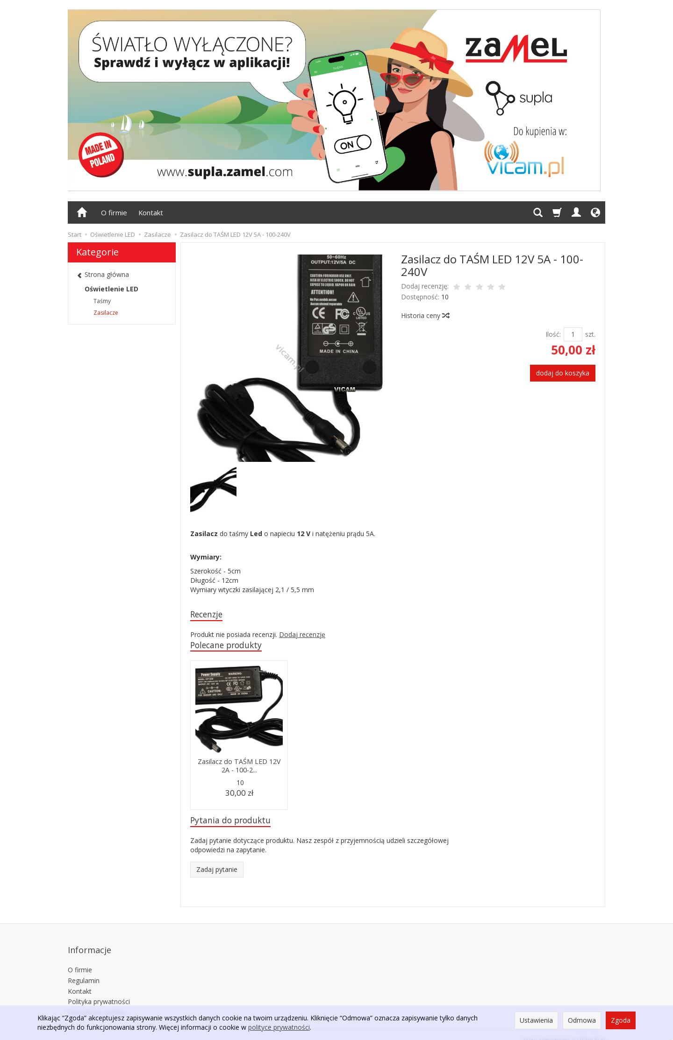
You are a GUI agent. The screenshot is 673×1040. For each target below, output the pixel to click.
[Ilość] (573, 334)
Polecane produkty (230, 647)
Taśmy (102, 301)
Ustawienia (536, 1020)
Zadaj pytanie (216, 873)
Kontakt (150, 212)
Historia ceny (425, 315)
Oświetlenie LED (111, 288)
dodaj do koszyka (562, 372)
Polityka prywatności (99, 992)
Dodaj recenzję (302, 635)
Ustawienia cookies (97, 1003)
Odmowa (582, 1020)
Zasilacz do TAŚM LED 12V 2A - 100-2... (239, 768)
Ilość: (553, 334)
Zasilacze (105, 313)
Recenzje (209, 614)
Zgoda (620, 1020)
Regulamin (84, 971)
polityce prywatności (279, 1027)
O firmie (114, 212)
